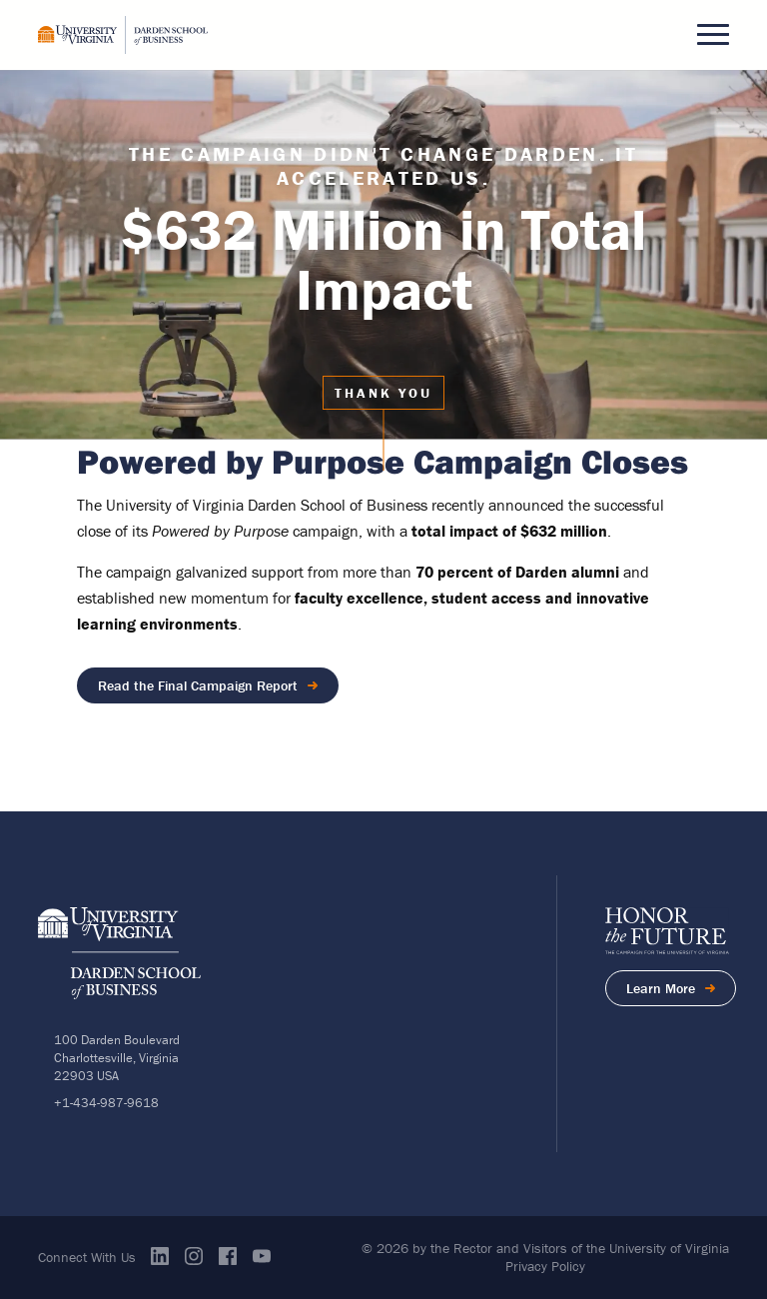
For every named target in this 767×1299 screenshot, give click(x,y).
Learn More (681, 991)
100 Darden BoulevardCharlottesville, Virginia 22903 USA (117, 1057)
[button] (713, 35)
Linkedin (160, 1255)
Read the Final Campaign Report (198, 685)
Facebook (228, 1255)
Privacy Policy (545, 1266)
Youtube (262, 1255)
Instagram (194, 1255)
